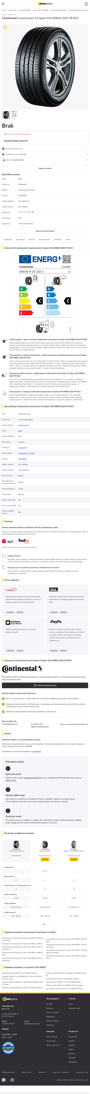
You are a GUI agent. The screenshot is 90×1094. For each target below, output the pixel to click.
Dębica (71, 1049)
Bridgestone (73, 1062)
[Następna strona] (53, 924)
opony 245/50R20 (24, 10)
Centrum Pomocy (52, 1021)
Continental (22, 448)
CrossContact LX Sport (26, 453)
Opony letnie (51, 1041)
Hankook (72, 1045)
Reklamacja (50, 1017)
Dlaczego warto (74, 1008)
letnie (20, 431)
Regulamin (50, 1025)
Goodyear (72, 1058)
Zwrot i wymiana (52, 1012)
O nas (71, 1004)
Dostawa (49, 1008)
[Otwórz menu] (3, 3)
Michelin (72, 1041)
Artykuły (49, 1004)
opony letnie (12, 10)
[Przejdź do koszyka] (86, 4)
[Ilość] (27, 1090)
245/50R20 (22, 459)
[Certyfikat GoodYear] (8, 1047)
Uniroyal (72, 1053)
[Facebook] (4, 1080)
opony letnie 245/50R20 (40, 10)
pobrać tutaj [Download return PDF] (11, 780)
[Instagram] (12, 1080)
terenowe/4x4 (23, 425)
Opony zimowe (51, 1037)
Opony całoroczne (53, 1045)
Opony (4, 10)
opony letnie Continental (58, 10)
